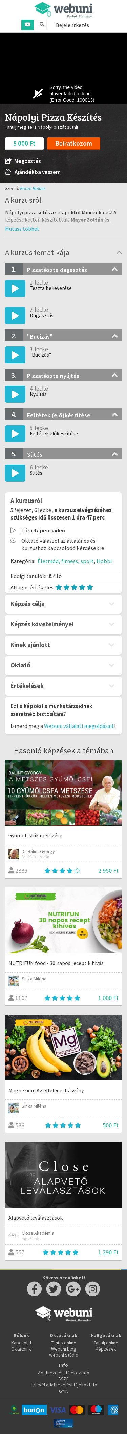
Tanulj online (106, 1343)
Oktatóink (21, 1349)
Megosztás (23, 161)
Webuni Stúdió (63, 1355)
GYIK (63, 1391)
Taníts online (63, 1343)
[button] (22, 228)
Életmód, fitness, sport (66, 561)
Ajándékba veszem (33, 172)
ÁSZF (63, 1379)
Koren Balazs (33, 188)
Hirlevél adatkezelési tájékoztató (63, 1385)
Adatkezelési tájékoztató (63, 1373)
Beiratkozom (73, 143)
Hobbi (104, 561)
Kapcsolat (21, 1343)
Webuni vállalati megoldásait (79, 726)
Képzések (106, 1349)
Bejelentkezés (72, 25)
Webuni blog (63, 1349)
